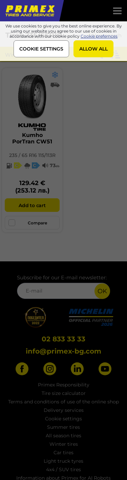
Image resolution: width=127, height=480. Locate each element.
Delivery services (64, 410)
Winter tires (63, 444)
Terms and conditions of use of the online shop (63, 402)
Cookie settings (63, 419)
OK (102, 291)
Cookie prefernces (99, 36)
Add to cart (32, 205)
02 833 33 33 (63, 339)
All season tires (63, 436)
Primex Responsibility (63, 385)
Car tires (63, 452)
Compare (27, 222)
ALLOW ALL (93, 49)
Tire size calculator (64, 393)
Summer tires (63, 427)
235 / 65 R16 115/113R (32, 155)
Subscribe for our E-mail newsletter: (63, 286)
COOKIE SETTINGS (41, 49)
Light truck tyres (63, 461)
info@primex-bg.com (63, 351)
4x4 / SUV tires (63, 469)
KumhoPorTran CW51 (32, 138)
